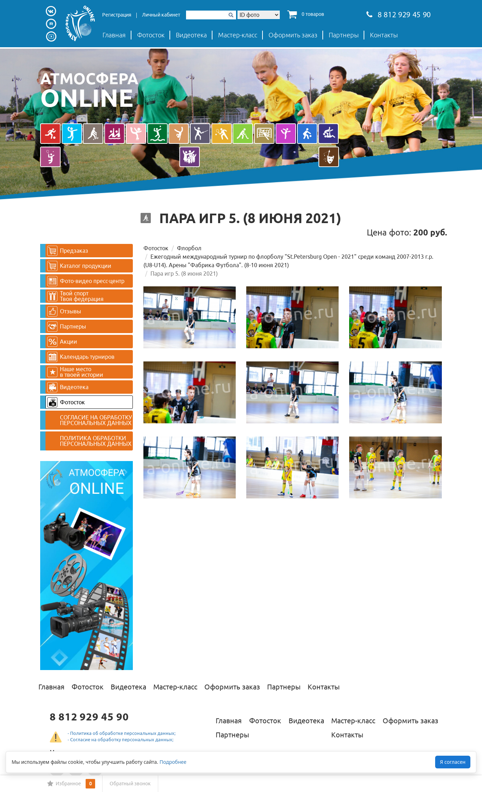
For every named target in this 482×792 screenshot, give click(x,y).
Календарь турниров (81, 357)
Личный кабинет (161, 15)
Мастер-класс (237, 34)
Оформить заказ (292, 34)
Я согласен (452, 762)
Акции (62, 342)
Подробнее (173, 762)
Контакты (384, 34)
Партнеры (344, 34)
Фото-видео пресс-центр (85, 281)
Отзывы (64, 311)
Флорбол (189, 248)
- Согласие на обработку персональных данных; (120, 739)
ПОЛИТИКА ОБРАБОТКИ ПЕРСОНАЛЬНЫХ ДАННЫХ (95, 441)
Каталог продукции (79, 266)
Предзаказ (67, 251)
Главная (114, 34)
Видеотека (191, 34)
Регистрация (116, 15)
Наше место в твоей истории (75, 372)
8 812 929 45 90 (398, 15)
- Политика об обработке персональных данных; (121, 733)
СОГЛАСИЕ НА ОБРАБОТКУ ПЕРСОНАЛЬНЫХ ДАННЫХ (96, 420)
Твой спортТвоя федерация (75, 296)
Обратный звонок (130, 783)
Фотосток (151, 34)
